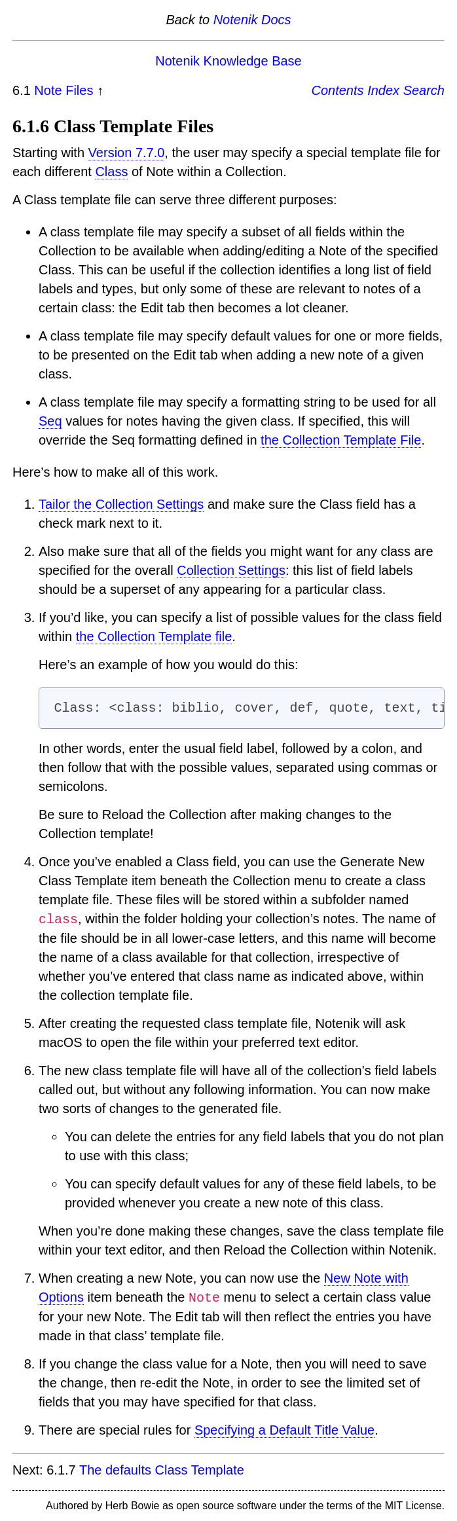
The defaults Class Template (161, 1470)
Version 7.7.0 (126, 152)
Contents (338, 90)
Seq (50, 421)
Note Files (63, 90)
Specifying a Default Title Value (284, 1430)
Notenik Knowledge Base (228, 61)
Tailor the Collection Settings (121, 504)
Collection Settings (231, 570)
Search (424, 90)
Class (111, 171)
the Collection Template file (154, 636)
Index (383, 90)
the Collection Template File (341, 440)
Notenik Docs (252, 19)
